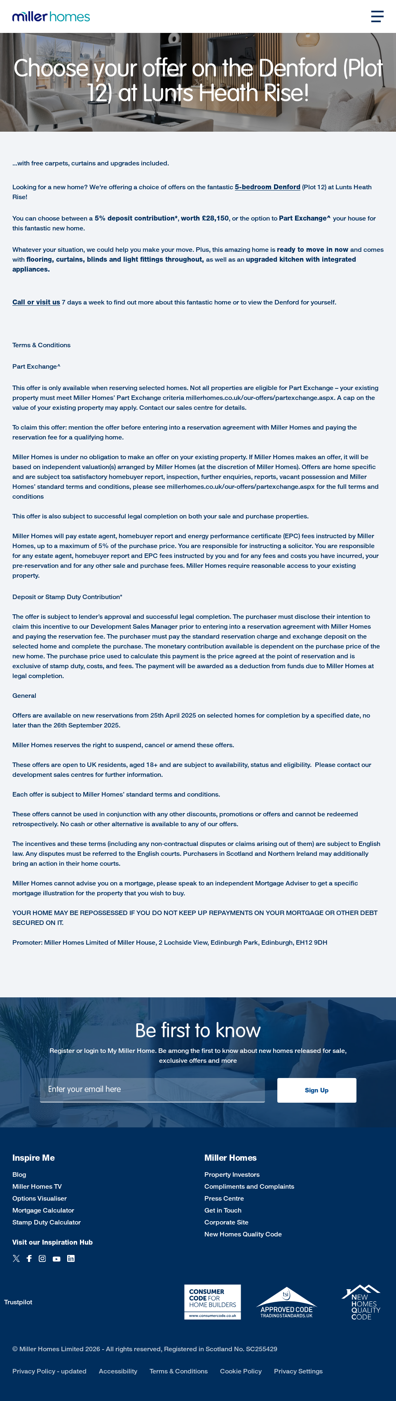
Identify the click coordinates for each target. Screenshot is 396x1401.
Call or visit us (36, 302)
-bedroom (256, 187)
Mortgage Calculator (43, 1210)
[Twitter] (16, 1263)
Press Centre (224, 1198)
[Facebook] (29, 1263)
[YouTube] (56, 1263)
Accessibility (118, 1371)
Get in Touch (222, 1210)
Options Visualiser (39, 1198)
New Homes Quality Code (243, 1234)
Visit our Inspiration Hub (52, 1242)
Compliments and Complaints (249, 1186)
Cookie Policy (241, 1371)
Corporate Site (226, 1222)
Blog (19, 1174)
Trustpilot (18, 1302)
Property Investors (232, 1174)
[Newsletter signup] (152, 1090)
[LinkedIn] (71, 1263)
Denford (287, 187)
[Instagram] (42, 1263)
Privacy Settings (298, 1371)
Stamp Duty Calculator (46, 1222)
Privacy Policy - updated (49, 1371)
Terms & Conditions (179, 1371)
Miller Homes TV (37, 1186)
